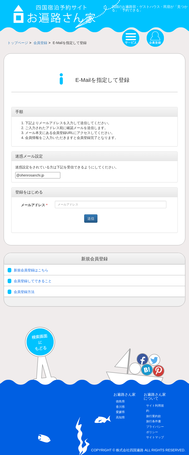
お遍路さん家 (124, 394)
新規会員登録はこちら (28, 270)
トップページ (17, 43)
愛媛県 (120, 412)
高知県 (120, 417)
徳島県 (120, 401)
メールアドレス (34, 205)
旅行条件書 (153, 421)
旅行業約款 (153, 416)
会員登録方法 (21, 292)
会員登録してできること (30, 281)
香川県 (120, 407)
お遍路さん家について (155, 396)
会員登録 (40, 43)
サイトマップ (155, 437)
